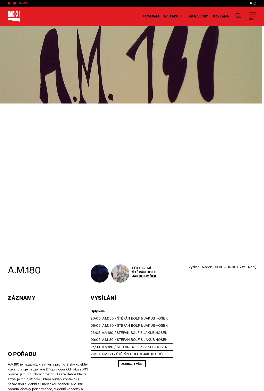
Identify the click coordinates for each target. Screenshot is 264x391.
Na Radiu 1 (173, 16)
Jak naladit (197, 16)
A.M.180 (108, 318)
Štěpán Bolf (144, 272)
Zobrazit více (132, 364)
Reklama (221, 16)
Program (150, 16)
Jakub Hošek (144, 276)
